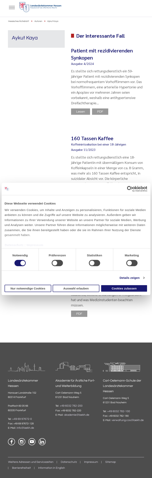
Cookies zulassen (124, 288)
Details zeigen (130, 277)
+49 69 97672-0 (22, 419)
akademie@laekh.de (76, 415)
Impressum (35, 245)
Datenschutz (14, 245)
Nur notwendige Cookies (27, 288)
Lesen (80, 111)
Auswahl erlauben (76, 288)
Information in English (51, 468)
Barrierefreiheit (21, 468)
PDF (100, 111)
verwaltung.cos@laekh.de (128, 420)
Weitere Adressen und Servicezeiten (30, 462)
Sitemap (110, 462)
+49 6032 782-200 (71, 405)
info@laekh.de (25, 428)
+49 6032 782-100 (118, 411)
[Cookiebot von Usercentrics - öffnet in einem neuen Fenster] (130, 189)
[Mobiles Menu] (12, 7)
